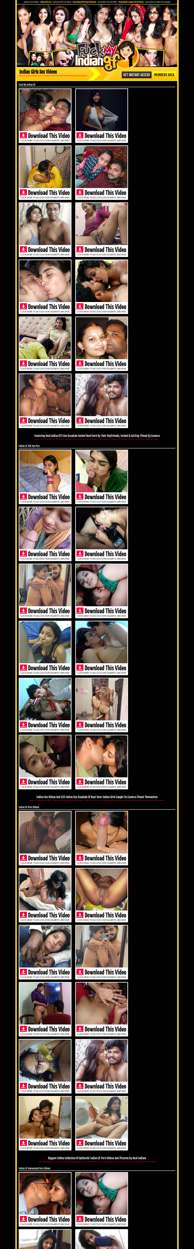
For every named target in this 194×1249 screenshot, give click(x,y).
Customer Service (90, 1229)
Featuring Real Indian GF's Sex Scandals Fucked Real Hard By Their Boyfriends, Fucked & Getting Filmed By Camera (97, 216)
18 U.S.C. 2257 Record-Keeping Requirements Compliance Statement (97, 1236)
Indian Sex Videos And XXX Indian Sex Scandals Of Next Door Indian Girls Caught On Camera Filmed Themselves (97, 357)
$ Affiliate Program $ (126, 1229)
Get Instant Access (132, 74)
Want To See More (150, 1206)
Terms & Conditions (103, 1233)
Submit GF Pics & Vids (107, 1229)
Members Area (163, 74)
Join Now (77, 1229)
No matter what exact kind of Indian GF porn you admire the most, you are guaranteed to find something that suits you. (97, 638)
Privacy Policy (88, 1233)
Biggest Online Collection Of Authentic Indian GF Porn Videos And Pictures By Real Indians (97, 498)
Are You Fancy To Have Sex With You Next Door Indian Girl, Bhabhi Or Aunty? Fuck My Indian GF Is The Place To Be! (97, 1060)
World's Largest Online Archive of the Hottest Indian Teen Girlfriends (97, 920)
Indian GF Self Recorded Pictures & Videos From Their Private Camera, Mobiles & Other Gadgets (97, 779)
